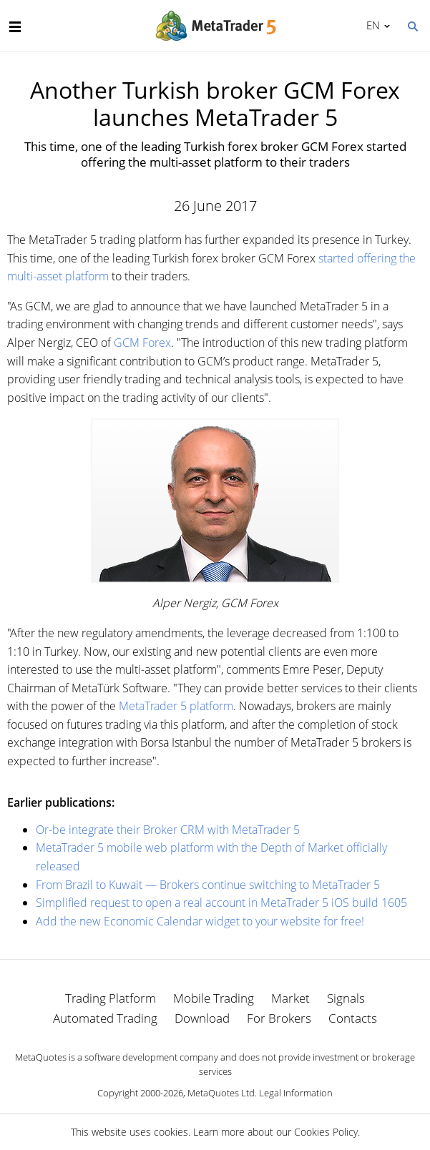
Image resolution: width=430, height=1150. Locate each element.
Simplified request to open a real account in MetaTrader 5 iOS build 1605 (221, 902)
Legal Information (296, 1092)
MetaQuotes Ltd (221, 1092)
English (371, 25)
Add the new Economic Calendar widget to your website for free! (200, 921)
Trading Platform (110, 998)
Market (290, 998)
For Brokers (279, 1018)
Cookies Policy (326, 1132)
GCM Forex (142, 342)
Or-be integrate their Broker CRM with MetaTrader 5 (168, 829)
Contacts (352, 1018)
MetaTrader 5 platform (176, 706)
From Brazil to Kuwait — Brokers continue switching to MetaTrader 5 (208, 885)
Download (202, 1018)
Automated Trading (105, 1018)
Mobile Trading (213, 998)
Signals (346, 998)
